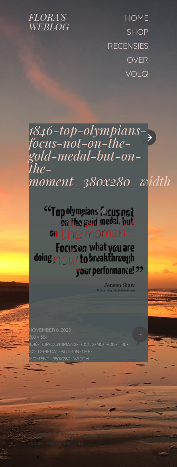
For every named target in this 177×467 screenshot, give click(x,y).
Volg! (137, 74)
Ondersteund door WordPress (69, 436)
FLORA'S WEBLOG (49, 21)
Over (137, 60)
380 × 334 (38, 337)
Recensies (128, 46)
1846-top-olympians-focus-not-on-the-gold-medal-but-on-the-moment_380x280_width (79, 351)
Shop (137, 32)
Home (136, 18)
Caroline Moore (64, 443)
